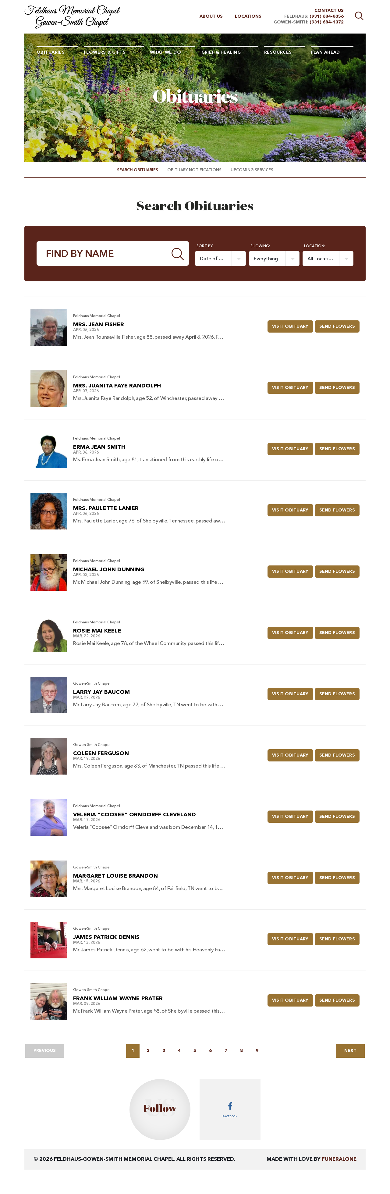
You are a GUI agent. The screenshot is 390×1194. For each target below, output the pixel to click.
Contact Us (329, 11)
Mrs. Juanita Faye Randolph (117, 386)
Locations (248, 16)
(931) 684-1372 (327, 22)
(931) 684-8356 (327, 16)
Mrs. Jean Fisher (98, 324)
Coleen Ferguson (101, 753)
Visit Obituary (292, 324)
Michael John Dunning (109, 569)
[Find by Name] (102, 253)
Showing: (260, 246)
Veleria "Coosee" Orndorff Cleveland (134, 815)
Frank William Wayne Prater (118, 998)
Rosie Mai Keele (97, 631)
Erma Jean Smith (99, 447)
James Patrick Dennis (106, 937)
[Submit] (178, 253)
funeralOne (339, 1159)
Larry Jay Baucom (101, 692)
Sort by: (205, 246)
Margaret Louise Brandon (115, 876)
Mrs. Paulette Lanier (106, 508)
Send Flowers (339, 324)
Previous (45, 1051)
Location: (314, 246)
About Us (211, 16)
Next (350, 1051)
